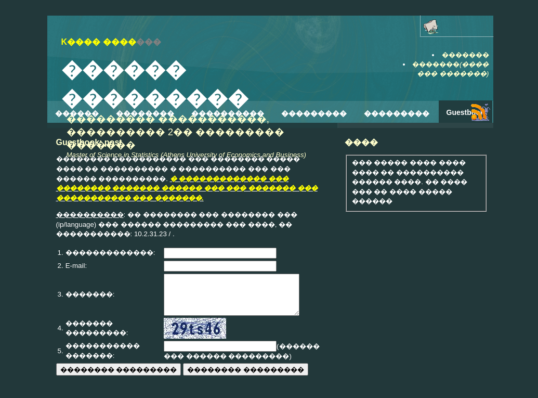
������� (465, 55)
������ (77, 113)
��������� (314, 113)
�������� (145, 113)
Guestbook (465, 112)
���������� (227, 113)
